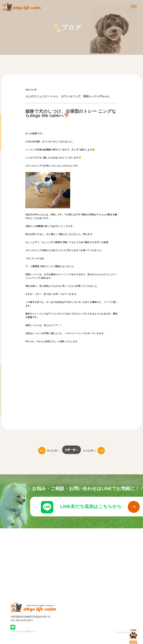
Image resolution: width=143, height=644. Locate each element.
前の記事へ (49, 450)
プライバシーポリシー (22, 635)
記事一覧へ (71, 449)
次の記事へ (94, 450)
